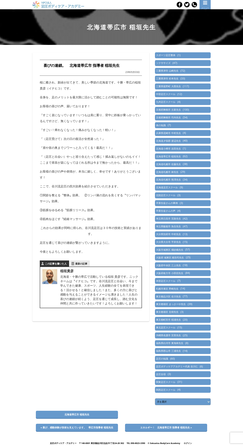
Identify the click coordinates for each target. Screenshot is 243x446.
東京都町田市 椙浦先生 (168, 319)
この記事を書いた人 (56, 263)
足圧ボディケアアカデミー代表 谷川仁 (177, 366)
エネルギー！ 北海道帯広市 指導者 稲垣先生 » (166, 427)
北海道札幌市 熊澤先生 (168, 179)
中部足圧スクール (165, 94)
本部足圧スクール (165, 281)
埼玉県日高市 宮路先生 (168, 218)
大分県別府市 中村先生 (168, 234)
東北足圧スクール (165, 327)
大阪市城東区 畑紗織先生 (169, 249)
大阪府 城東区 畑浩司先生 (170, 257)
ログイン (188, 443)
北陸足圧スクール (165, 195)
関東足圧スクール (165, 382)
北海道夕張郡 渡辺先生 (168, 140)
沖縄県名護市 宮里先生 (168, 335)
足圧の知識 (162, 358)
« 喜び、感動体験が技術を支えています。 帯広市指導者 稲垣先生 (76, 427)
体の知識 (161, 125)
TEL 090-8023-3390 (136, 443)
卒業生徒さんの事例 (167, 203)
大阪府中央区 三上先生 (168, 265)
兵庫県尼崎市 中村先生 (168, 133)
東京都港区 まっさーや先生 (171, 304)
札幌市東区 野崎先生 (167, 288)
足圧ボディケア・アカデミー (63, 443)
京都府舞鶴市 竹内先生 (168, 117)
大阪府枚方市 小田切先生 (169, 273)
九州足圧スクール (165, 102)
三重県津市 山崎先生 (167, 70)
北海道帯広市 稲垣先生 (168, 156)
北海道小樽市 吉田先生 (168, 148)
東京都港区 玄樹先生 (167, 312)
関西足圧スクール (165, 389)
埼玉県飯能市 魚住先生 (168, 226)
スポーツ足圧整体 (165, 55)
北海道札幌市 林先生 (167, 172)
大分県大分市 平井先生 (168, 242)
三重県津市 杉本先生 (167, 78)
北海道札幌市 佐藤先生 (168, 164)
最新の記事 (81, 263)
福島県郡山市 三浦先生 (168, 350)
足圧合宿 (161, 374)
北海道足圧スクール (167, 187)
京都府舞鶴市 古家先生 (168, 109)
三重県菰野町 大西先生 (168, 86)
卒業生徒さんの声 (165, 210)
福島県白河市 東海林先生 (169, 343)
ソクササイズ (163, 63)
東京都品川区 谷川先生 (168, 296)
